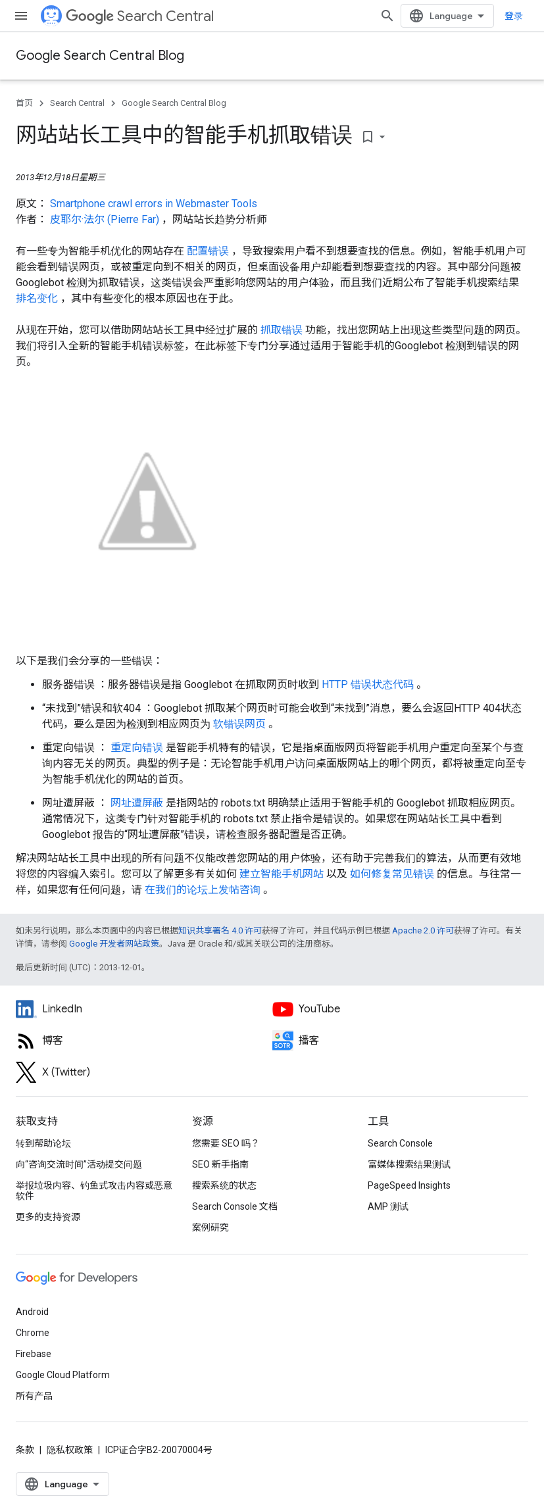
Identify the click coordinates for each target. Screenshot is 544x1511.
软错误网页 (240, 724)
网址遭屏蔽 (138, 803)
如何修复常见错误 (393, 874)
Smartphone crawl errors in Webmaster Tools (153, 203)
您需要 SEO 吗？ (226, 1143)
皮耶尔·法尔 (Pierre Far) (106, 219)
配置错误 (209, 251)
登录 (514, 16)
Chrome (32, 1332)
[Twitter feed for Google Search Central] (144, 1072)
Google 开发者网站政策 (114, 944)
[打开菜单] (21, 16)
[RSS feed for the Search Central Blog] (144, 1040)
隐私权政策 (70, 1450)
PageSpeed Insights (409, 1185)
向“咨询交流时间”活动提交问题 (79, 1164)
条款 (25, 1450)
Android (32, 1311)
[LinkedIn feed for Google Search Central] (144, 1009)
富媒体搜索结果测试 (409, 1164)
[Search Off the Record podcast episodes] (400, 1040)
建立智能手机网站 (282, 874)
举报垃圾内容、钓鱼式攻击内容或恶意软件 (94, 1190)
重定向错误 (138, 747)
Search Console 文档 (235, 1206)
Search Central (140, 16)
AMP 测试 (388, 1206)
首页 (24, 103)
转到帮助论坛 (43, 1143)
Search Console (400, 1143)
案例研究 (210, 1227)
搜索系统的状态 (224, 1185)
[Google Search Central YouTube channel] (400, 1009)
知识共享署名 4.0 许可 (220, 930)
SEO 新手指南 (220, 1164)
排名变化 (38, 298)
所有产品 (34, 1396)
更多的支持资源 (48, 1217)
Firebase (33, 1354)
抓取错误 (282, 330)
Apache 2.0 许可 (423, 930)
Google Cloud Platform (63, 1375)
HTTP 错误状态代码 (369, 684)
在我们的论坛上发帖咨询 (204, 889)
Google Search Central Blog (100, 55)
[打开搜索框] (387, 16)
